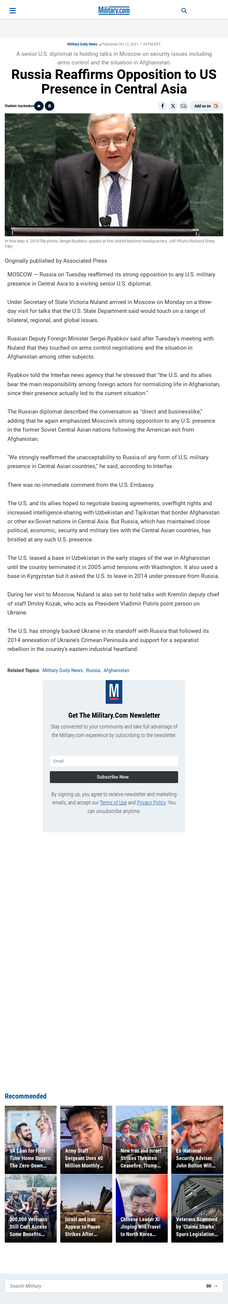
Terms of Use (113, 802)
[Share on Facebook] (162, 106)
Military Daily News (82, 44)
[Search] (184, 10)
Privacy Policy (151, 802)
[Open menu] (13, 11)
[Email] (184, 106)
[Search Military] (103, 1286)
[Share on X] (173, 106)
